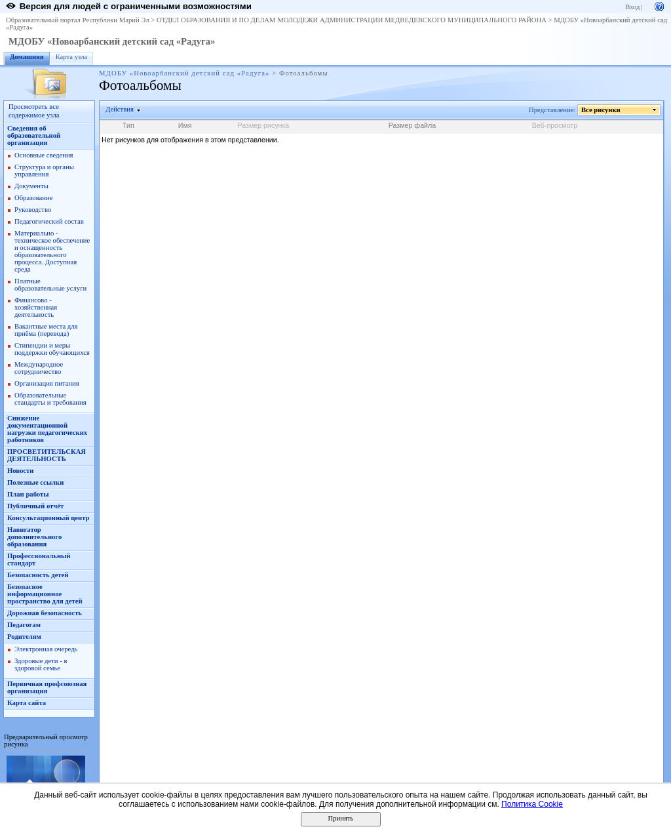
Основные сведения (43, 155)
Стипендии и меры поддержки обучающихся (52, 349)
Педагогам (24, 624)
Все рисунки (601, 109)
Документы (31, 186)
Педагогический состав (49, 221)
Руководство (32, 209)
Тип (128, 125)
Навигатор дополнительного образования (34, 537)
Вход (632, 6)
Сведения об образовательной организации (33, 135)
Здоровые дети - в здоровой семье (40, 664)
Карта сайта (26, 702)
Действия (119, 109)
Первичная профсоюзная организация (46, 687)
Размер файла (412, 125)
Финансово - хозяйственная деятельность (35, 307)
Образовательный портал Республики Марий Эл (77, 20)
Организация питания (46, 383)
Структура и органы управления (44, 170)
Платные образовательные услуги (50, 284)
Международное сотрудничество (38, 368)
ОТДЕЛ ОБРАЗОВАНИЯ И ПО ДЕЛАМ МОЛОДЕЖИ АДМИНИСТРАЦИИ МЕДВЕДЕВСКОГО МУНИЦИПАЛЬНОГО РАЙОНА (351, 20)
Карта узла (72, 56)
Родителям (24, 636)
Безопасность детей (37, 575)
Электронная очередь (45, 649)
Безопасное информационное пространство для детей (45, 594)
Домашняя (27, 56)
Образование (33, 197)
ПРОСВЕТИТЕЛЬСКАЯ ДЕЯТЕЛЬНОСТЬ (46, 455)
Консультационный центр (48, 517)
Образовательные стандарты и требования (50, 399)
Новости (20, 470)
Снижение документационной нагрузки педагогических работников (47, 429)
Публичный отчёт (35, 506)
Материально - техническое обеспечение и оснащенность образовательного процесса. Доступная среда (52, 251)
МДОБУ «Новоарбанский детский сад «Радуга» (112, 41)
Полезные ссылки (35, 482)
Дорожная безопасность (44, 613)
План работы (28, 494)
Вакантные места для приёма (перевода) (46, 330)
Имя (185, 125)
